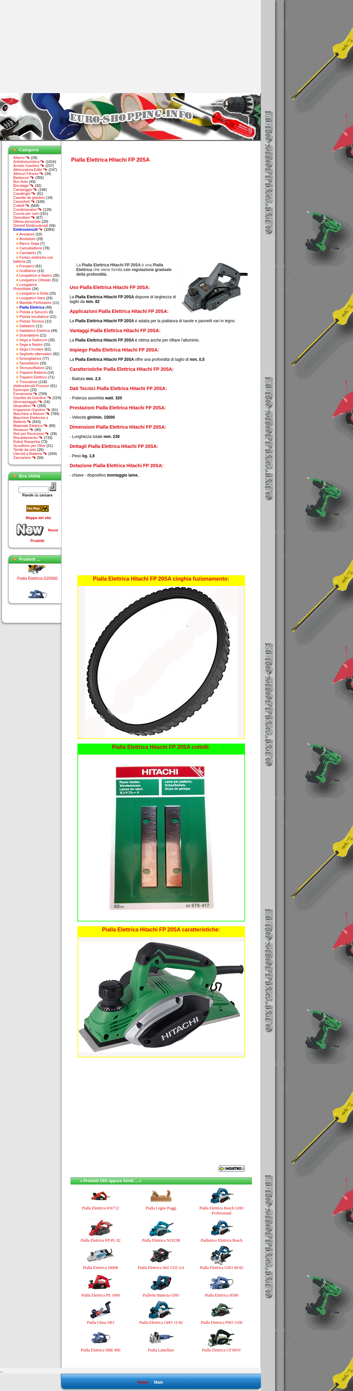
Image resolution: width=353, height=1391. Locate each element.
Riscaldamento (28, 438)
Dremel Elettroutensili (30, 225)
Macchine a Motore (31, 414)
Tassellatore (29, 363)
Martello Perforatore (35, 303)
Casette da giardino (29, 198)
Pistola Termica (31, 321)
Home (142, 1382)
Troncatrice (28, 382)
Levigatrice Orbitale (35, 280)
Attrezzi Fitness (28, 174)
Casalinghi (24, 194)
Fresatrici (26, 266)
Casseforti (24, 202)
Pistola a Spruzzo (33, 312)
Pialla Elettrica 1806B (100, 1267)
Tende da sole (24, 450)
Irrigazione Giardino (32, 410)
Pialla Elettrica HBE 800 (100, 1350)
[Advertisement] (56, 46)
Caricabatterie (30, 248)
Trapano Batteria (33, 372)
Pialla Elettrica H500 (221, 1295)
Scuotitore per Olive (29, 446)
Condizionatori (27, 209)
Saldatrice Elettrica (34, 331)
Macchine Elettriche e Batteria (30, 420)
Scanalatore (29, 335)
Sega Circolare (31, 349)
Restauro (23, 430)
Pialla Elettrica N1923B (161, 1240)
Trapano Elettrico (33, 377)
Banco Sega (29, 243)
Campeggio (25, 190)
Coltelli (21, 206)
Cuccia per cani (26, 213)
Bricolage (23, 186)
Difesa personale (27, 221)
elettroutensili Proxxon (31, 386)
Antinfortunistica (29, 162)
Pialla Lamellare (161, 1350)
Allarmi (21, 158)
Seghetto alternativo (35, 354)
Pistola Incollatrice (34, 317)
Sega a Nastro (31, 345)
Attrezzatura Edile (30, 170)
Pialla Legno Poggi (161, 1208)
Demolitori (24, 217)
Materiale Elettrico (30, 426)
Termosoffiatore (32, 368)
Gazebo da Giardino (32, 398)
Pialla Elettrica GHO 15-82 (161, 1322)
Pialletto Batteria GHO (161, 1295)
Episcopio (21, 390)
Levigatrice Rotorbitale (25, 287)
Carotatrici (27, 253)
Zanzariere (24, 458)
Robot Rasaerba (26, 442)
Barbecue (23, 178)
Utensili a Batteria (30, 454)
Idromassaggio (28, 402)
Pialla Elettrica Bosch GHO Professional (221, 1210)
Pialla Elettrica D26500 (37, 582)
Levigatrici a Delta (33, 293)
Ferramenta (25, 394)
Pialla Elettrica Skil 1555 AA (161, 1267)
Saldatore (27, 326)
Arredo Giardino (29, 166)
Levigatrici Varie (32, 298)
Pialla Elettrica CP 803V (221, 1350)
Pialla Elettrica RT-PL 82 (100, 1240)
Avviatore (27, 234)
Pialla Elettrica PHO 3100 (221, 1322)
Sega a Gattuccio (33, 340)
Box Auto (20, 182)
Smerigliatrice (30, 358)
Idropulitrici (24, 406)
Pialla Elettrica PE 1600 (100, 1295)
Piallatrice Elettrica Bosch (221, 1240)
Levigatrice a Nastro (35, 275)
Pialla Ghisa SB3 (100, 1322)
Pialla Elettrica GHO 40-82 (221, 1267)
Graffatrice (27, 271)
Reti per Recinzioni (31, 434)
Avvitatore (27, 239)
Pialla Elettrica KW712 (100, 1208)
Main (158, 1382)
